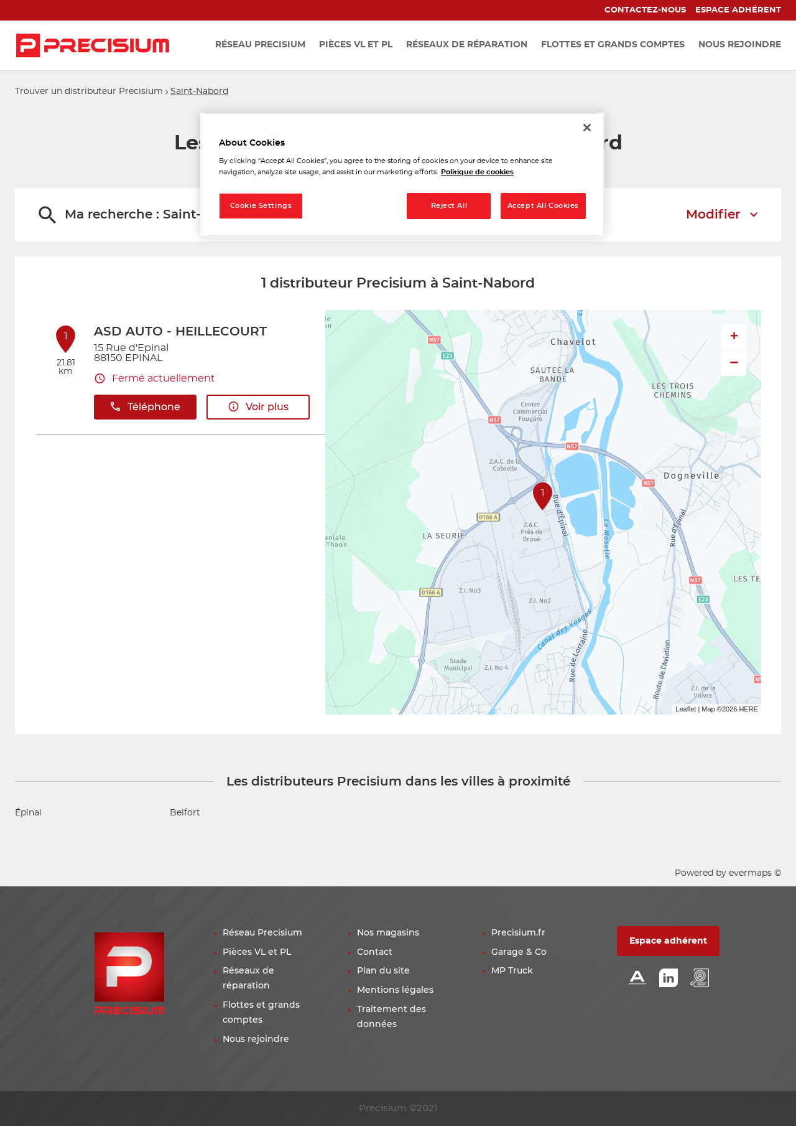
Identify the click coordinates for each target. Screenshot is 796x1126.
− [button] (733, 363)
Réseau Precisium (262, 933)
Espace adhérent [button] (668, 941)
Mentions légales (395, 990)
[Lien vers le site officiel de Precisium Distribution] (92, 45)
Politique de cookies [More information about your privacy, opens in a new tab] (477, 172)
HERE (748, 709)
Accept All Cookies (543, 205)
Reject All (449, 205)
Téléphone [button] (144, 407)
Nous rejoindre (256, 1039)
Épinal (28, 813)
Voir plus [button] (258, 407)
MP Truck (512, 971)
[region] (402, 175)
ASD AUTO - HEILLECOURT (180, 332)
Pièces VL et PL (257, 952)
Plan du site (383, 971)
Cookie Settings (261, 205)
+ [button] (734, 337)
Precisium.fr (518, 933)
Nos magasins (388, 933)
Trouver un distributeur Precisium (89, 91)
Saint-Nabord (199, 91)
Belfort (185, 813)
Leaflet (685, 709)
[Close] (587, 127)
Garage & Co (519, 952)
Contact (374, 952)
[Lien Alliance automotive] (637, 979)
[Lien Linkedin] (668, 979)
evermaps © (755, 873)
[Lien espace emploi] (699, 979)
